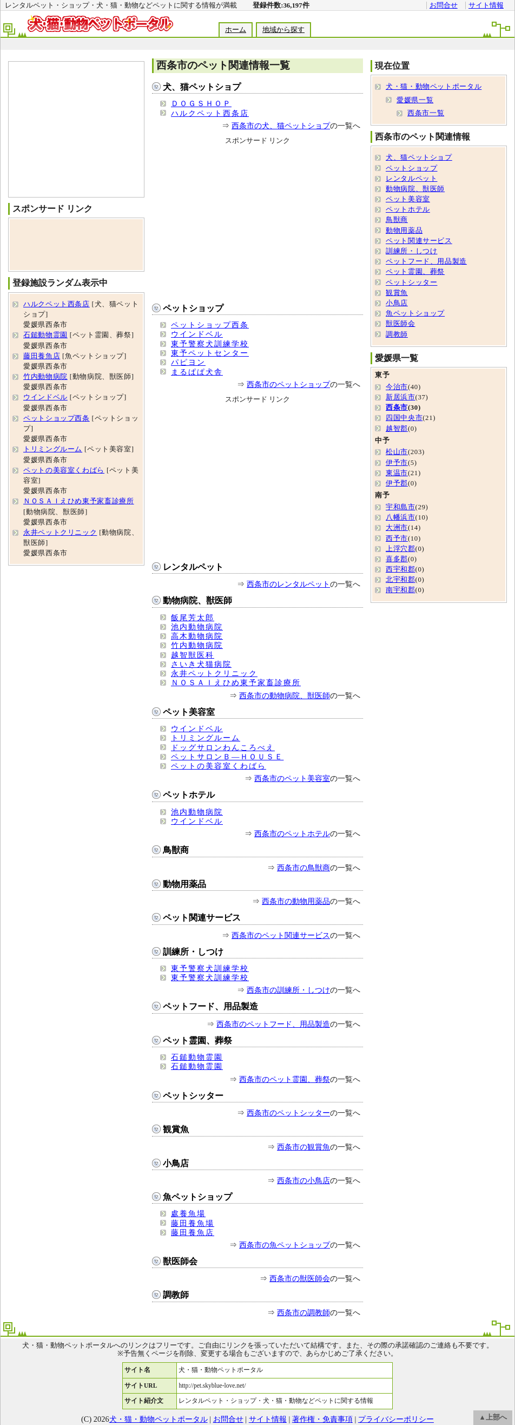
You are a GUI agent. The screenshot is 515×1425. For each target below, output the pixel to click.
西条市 (397, 407)
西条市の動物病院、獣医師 (284, 695)
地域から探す (283, 30)
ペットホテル (189, 794)
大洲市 (397, 527)
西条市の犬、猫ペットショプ (281, 125)
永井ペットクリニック (214, 673)
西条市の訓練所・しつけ (288, 990)
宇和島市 (400, 507)
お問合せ (444, 5)
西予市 (397, 538)
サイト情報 (486, 5)
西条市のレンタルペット (288, 584)
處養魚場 (188, 1213)
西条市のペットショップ (288, 384)
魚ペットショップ (197, 1196)
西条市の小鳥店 (303, 1180)
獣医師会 (180, 1261)
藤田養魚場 (192, 1223)
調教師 (176, 1294)
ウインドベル (197, 334)
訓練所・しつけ (193, 951)
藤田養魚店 (192, 1232)
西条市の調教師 (303, 1312)
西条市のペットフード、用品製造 (273, 1024)
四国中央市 (404, 418)
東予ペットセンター (210, 353)
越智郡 (397, 428)
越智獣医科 (192, 655)
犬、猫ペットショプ (202, 86)
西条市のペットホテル (292, 833)
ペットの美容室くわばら (218, 765)
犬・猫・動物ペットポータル (433, 86)
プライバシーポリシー (396, 1419)
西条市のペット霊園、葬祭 (284, 1079)
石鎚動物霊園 (197, 1057)
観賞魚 (176, 1129)
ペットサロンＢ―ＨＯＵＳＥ (227, 756)
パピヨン (188, 362)
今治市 (397, 387)
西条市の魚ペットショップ (284, 1244)
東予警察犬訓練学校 (210, 343)
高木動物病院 (197, 636)
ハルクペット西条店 (210, 113)
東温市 (397, 473)
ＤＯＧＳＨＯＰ (201, 103)
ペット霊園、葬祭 (197, 1040)
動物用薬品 (184, 884)
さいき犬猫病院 (201, 664)
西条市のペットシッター (288, 1112)
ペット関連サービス (202, 917)
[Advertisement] (76, 129)
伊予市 (397, 463)
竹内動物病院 (197, 645)
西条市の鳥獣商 (303, 867)
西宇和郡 (400, 569)
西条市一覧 (425, 113)
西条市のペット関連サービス (281, 935)
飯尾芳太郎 (192, 617)
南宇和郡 (400, 590)
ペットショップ (193, 308)
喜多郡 (397, 559)
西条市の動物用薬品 (296, 901)
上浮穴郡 (400, 549)
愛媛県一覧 (415, 100)
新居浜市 (400, 397)
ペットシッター (193, 1095)
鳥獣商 (176, 850)
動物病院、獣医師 (197, 600)
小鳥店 (176, 1163)
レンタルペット (193, 567)
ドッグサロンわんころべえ (223, 747)
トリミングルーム (205, 737)
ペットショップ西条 (210, 324)
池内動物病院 (197, 626)
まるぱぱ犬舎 (197, 371)
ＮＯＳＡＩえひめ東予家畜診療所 (236, 682)
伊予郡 (397, 483)
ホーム (235, 30)
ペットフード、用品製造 (210, 1006)
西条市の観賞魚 (303, 1146)
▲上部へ (493, 1417)
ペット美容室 (189, 712)
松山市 (397, 452)
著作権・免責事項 (322, 1419)
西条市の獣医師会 (299, 1278)
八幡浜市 (400, 517)
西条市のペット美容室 (292, 778)
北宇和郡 (400, 579)
